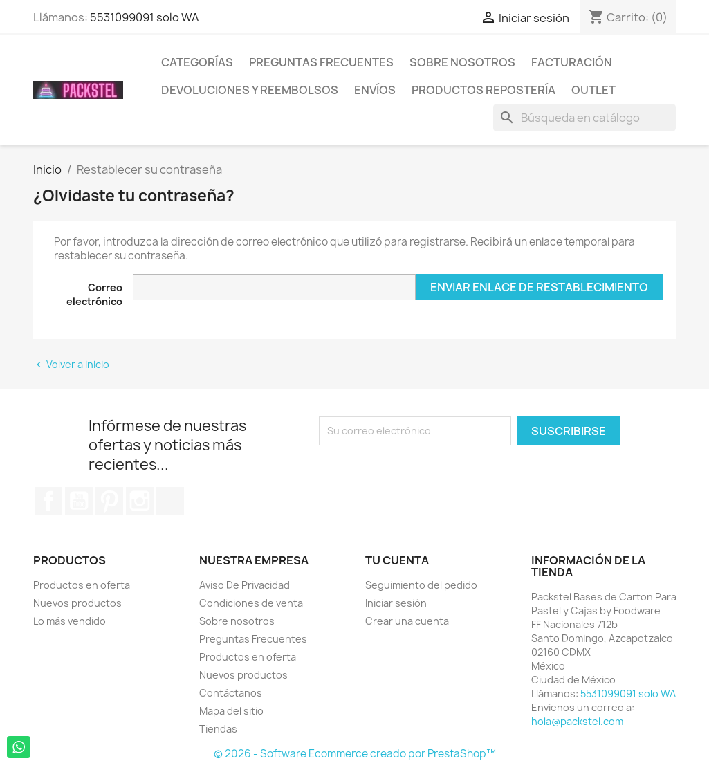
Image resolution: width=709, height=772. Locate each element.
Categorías (197, 62)
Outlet (593, 90)
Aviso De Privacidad (244, 584)
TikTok (170, 501)
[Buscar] (584, 117)
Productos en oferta (81, 584)
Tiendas (218, 728)
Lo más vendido (69, 620)
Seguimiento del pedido (421, 584)
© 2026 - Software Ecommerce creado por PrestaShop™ (355, 753)
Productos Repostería (483, 90)
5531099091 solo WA (144, 17)
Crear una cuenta (407, 620)
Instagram (140, 501)
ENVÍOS (375, 90)
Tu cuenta (397, 560)
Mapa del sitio (231, 710)
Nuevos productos (77, 602)
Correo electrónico (94, 294)
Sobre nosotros (462, 62)
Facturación (571, 62)
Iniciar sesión (396, 602)
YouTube (79, 501)
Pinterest (109, 501)
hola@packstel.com (577, 721)
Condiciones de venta (251, 602)
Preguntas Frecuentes (321, 62)
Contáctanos (230, 692)
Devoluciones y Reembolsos (249, 90)
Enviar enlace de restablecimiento (539, 287)
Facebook (48, 501)
